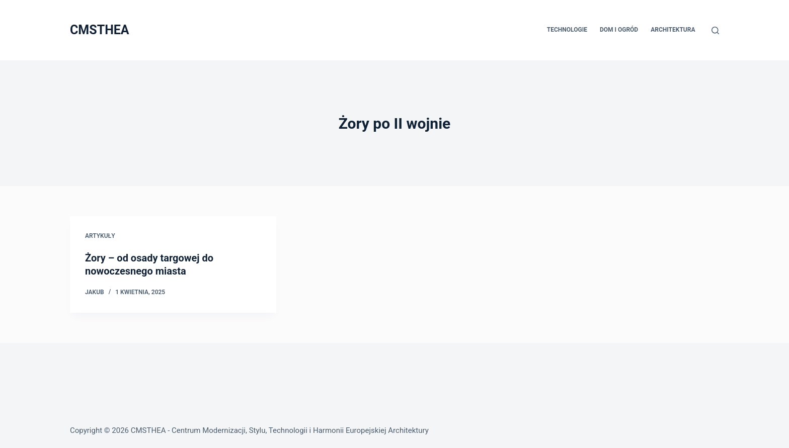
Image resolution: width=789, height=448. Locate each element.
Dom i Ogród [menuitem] (619, 29)
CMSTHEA (99, 30)
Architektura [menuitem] (673, 29)
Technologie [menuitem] (567, 29)
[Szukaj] (715, 30)
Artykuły (100, 235)
